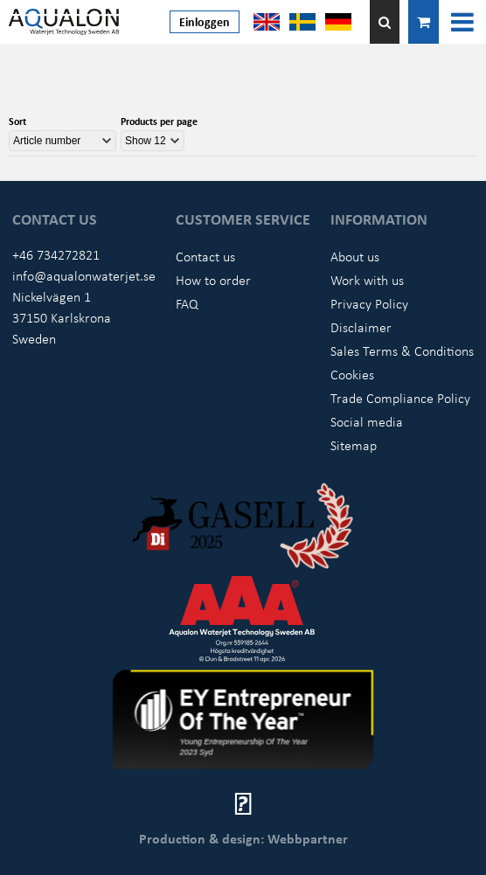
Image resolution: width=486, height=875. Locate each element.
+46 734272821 (56, 254)
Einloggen (204, 21)
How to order (213, 279)
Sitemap (353, 445)
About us (354, 256)
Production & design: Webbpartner (243, 838)
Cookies (352, 374)
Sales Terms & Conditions (402, 350)
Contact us (205, 256)
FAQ (187, 303)
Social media (366, 421)
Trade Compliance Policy (400, 397)
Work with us (367, 279)
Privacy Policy (369, 303)
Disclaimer (361, 327)
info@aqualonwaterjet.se (84, 275)
